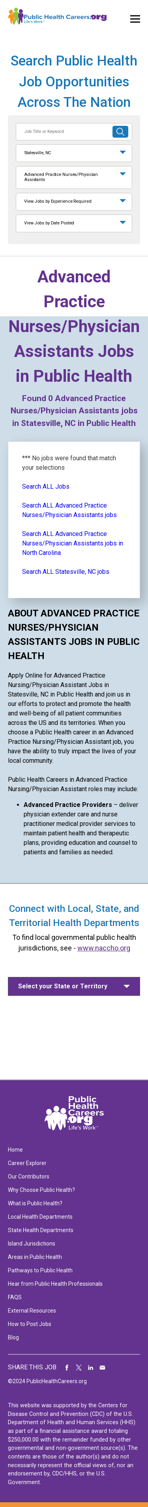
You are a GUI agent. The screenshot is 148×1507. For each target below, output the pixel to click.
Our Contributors (28, 1176)
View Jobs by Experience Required (57, 201)
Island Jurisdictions (31, 1243)
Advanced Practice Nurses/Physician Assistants (61, 177)
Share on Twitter (79, 1367)
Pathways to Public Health (40, 1270)
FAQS (15, 1297)
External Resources (32, 1310)
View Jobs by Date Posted (49, 223)
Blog (13, 1337)
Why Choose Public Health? (41, 1190)
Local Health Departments (40, 1217)
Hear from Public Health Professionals (55, 1284)
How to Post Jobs (29, 1324)
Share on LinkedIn (91, 1367)
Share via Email (102, 1367)
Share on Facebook (67, 1367)
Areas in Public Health (35, 1257)
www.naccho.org (103, 948)
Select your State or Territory (62, 986)
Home (15, 1150)
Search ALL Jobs (45, 486)
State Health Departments (40, 1230)
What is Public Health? (35, 1203)
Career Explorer (27, 1163)
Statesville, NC (37, 152)
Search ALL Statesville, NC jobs (65, 571)
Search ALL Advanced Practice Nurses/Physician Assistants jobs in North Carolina (72, 543)
